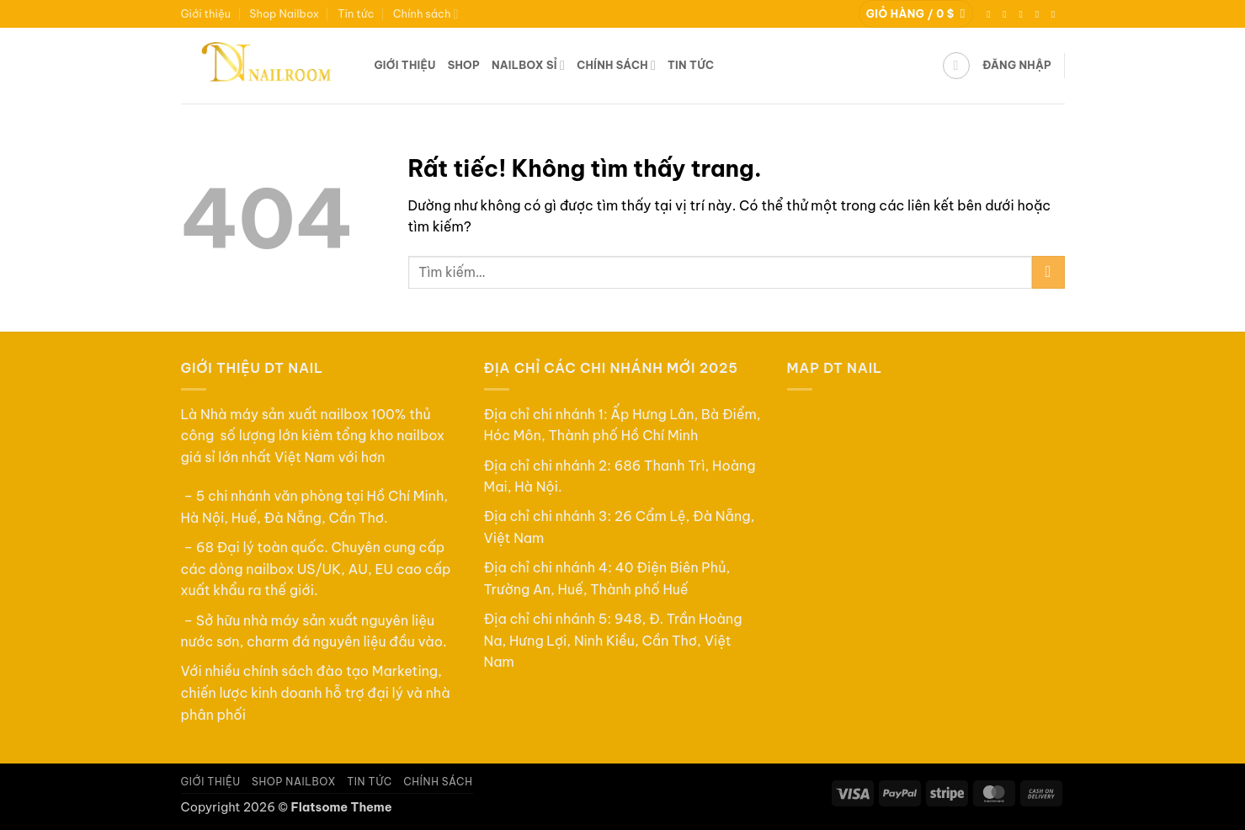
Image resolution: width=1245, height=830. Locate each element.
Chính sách (426, 14)
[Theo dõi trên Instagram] (1008, 14)
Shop (464, 65)
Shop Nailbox (284, 13)
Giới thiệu (206, 13)
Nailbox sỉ (528, 65)
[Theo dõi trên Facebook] (992, 14)
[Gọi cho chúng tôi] (1056, 14)
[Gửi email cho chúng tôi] (1040, 14)
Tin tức (356, 13)
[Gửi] (1048, 272)
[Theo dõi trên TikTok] (1024, 14)
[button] (916, 14)
